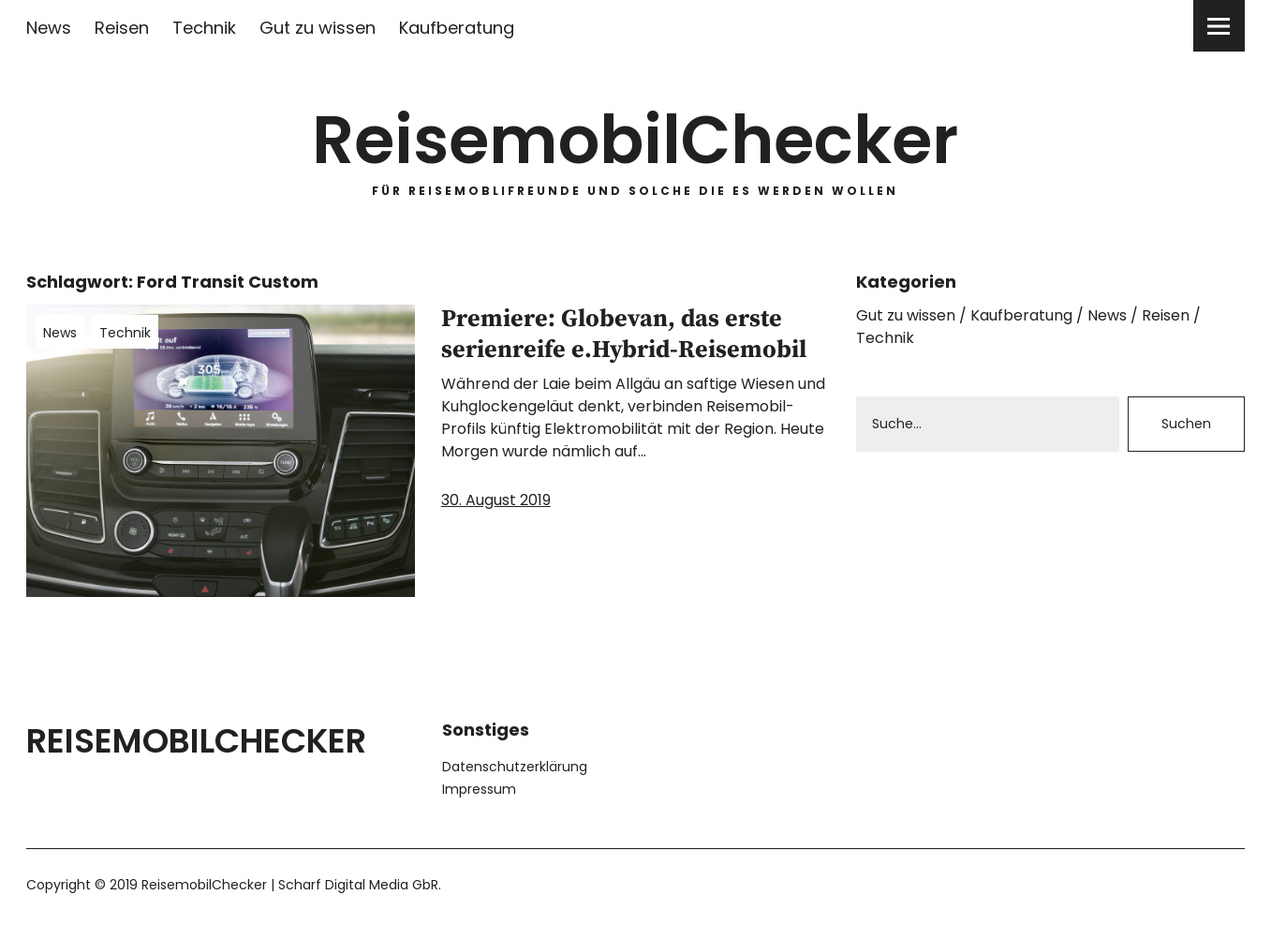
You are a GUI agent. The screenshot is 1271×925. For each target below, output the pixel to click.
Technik (204, 27)
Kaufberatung (456, 27)
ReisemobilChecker (635, 140)
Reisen (122, 27)
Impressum (479, 789)
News (48, 27)
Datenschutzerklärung (514, 766)
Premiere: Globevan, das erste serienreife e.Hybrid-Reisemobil (623, 335)
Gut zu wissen (317, 27)
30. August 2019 (496, 500)
